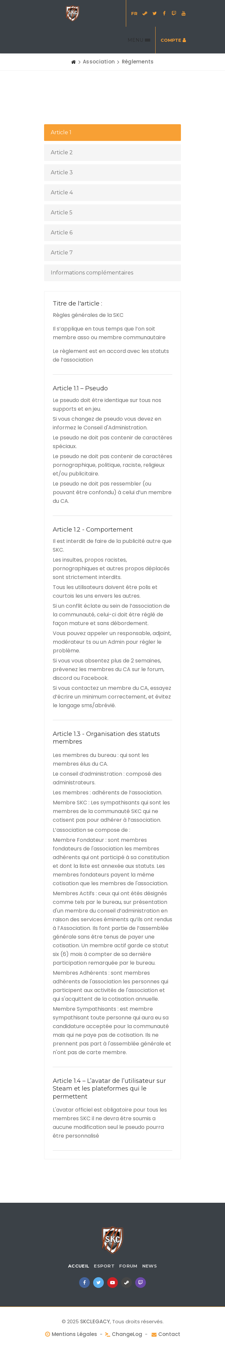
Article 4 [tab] (62, 192)
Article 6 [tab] (61, 232)
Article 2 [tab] (62, 152)
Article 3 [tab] (62, 172)
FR (134, 13)
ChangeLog (127, 1334)
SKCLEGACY (95, 1321)
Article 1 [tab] (61, 132)
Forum (128, 1266)
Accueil (78, 1266)
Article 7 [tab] (62, 252)
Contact (169, 1334)
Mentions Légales (74, 1334)
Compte (173, 40)
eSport (104, 1266)
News (149, 1266)
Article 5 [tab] (61, 212)
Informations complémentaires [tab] (92, 272)
